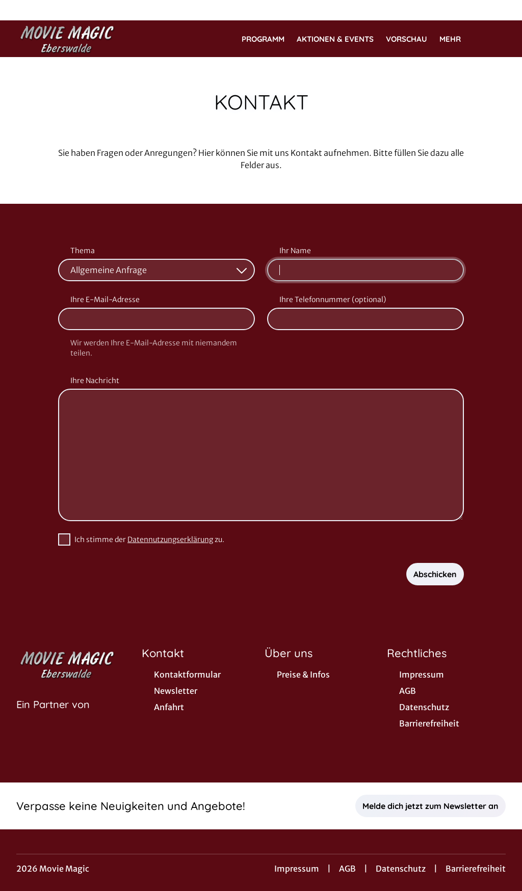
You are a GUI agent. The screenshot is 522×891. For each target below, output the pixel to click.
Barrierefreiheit (476, 868)
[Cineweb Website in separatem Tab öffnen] (53, 717)
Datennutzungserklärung (170, 539)
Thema (82, 250)
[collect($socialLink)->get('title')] (18, 10)
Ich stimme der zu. (149, 539)
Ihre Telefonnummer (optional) (332, 299)
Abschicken (435, 574)
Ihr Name (295, 250)
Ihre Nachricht (94, 380)
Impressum (296, 868)
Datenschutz (401, 868)
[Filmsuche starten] (495, 39)
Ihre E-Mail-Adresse (105, 299)
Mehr (456, 39)
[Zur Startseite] (87, 39)
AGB (347, 868)
